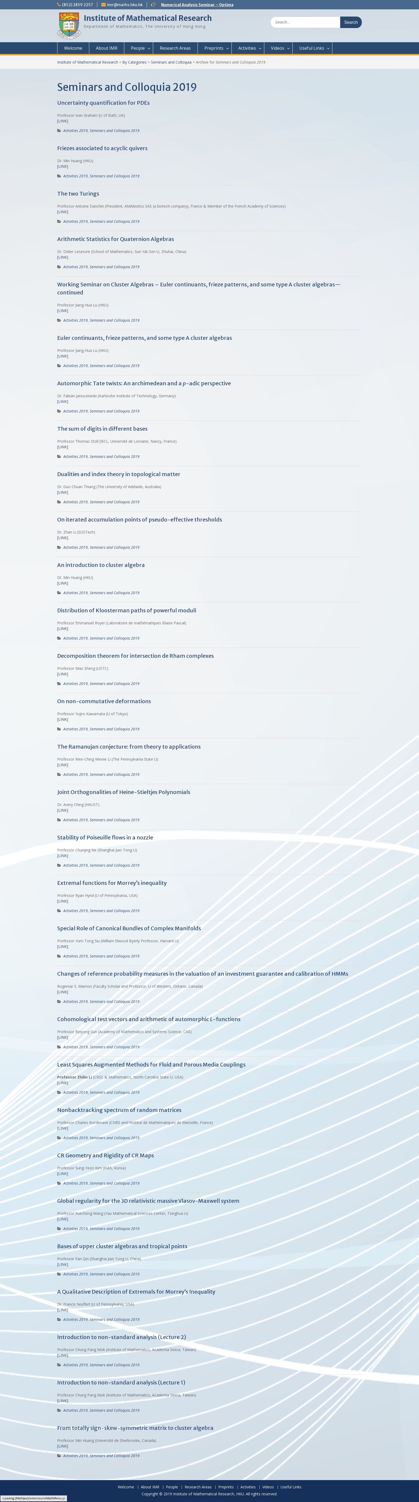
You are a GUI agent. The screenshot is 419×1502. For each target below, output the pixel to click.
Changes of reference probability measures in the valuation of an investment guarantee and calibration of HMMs (202, 973)
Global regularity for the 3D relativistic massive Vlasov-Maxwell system (148, 1200)
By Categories (134, 62)
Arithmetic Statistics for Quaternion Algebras (115, 239)
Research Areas (175, 48)
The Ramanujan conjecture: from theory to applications (129, 746)
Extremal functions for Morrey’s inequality (112, 883)
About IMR (106, 48)
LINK (62, 1355)
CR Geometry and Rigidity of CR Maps (105, 1155)
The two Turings (78, 193)
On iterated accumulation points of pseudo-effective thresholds (139, 519)
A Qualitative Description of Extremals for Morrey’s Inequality (136, 1291)
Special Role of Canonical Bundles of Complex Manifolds (129, 928)
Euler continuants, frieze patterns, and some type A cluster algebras (144, 337)
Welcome (73, 48)
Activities (247, 48)
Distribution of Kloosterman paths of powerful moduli (126, 610)
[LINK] (62, 120)
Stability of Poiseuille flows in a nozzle (105, 837)
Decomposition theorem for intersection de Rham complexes (135, 655)
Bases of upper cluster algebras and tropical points (122, 1246)
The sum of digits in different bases (102, 428)
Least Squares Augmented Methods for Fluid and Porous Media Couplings (151, 1064)
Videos (277, 48)
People (138, 48)
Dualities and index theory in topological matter (118, 474)
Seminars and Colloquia (171, 62)
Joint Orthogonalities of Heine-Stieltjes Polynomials (123, 792)
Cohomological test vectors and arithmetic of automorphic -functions (148, 1019)
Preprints (213, 48)
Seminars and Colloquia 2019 (114, 130)
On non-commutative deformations (104, 701)
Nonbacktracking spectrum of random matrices (119, 1110)
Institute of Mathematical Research (148, 18)
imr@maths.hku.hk (125, 4)
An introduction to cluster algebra (101, 565)
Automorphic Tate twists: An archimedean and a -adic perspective (144, 383)
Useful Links (311, 48)
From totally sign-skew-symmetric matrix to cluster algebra (135, 1428)
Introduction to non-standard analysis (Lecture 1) (121, 1382)
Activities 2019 (75, 130)
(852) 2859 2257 (77, 4)
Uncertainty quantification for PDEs (103, 102)
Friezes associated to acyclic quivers (102, 148)
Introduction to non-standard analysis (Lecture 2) (121, 1337)
